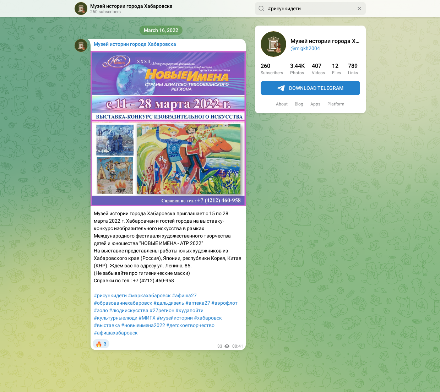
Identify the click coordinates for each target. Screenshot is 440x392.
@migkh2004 (305, 48)
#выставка (107, 325)
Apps (315, 104)
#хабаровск (208, 318)
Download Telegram (310, 88)
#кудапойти (189, 310)
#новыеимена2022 (143, 325)
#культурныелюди (115, 318)
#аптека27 (197, 303)
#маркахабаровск (149, 295)
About (282, 104)
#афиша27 (184, 295)
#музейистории (175, 318)
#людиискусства (128, 310)
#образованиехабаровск (123, 303)
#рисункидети (110, 295)
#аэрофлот (224, 303)
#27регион (162, 310)
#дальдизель (168, 303)
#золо (101, 310)
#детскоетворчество (190, 325)
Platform (335, 104)
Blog (299, 104)
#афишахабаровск (116, 333)
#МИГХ (147, 318)
